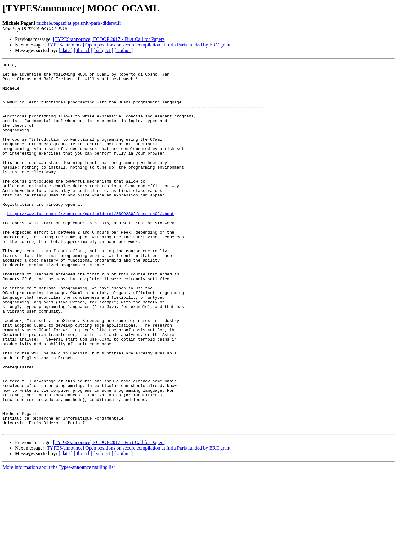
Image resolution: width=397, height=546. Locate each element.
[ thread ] (83, 50)
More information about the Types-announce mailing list (58, 540)
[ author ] (123, 50)
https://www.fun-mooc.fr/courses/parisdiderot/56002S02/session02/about (90, 244)
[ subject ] (103, 50)
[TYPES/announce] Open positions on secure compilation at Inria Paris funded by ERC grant (137, 44)
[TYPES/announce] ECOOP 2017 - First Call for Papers (109, 39)
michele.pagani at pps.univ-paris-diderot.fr (78, 23)
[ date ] (66, 50)
